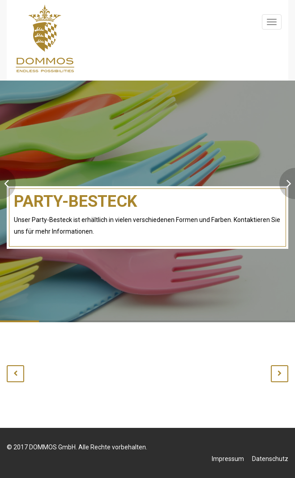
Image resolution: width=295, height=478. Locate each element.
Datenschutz (270, 458)
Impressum (228, 458)
